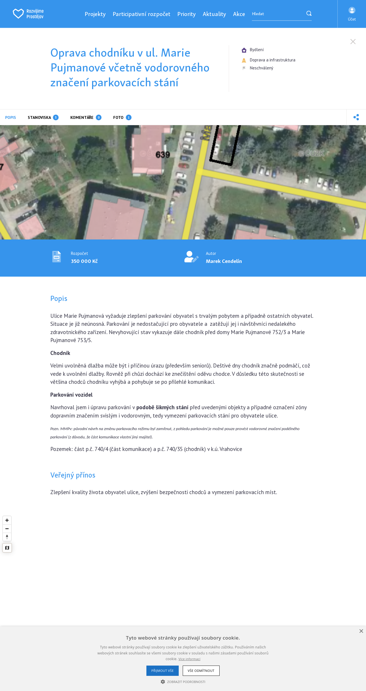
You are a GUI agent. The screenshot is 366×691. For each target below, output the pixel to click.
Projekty (95, 14)
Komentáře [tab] (86, 117)
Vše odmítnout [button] (201, 670)
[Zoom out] (7, 528)
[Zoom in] (7, 520)
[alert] (183, 658)
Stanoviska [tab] (43, 117)
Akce (239, 14)
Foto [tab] (122, 117)
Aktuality (214, 14)
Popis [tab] (10, 117)
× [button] (361, 631)
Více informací (189, 659)
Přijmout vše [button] (162, 670)
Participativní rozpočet (141, 14)
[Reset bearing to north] (7, 537)
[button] (352, 14)
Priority (186, 14)
